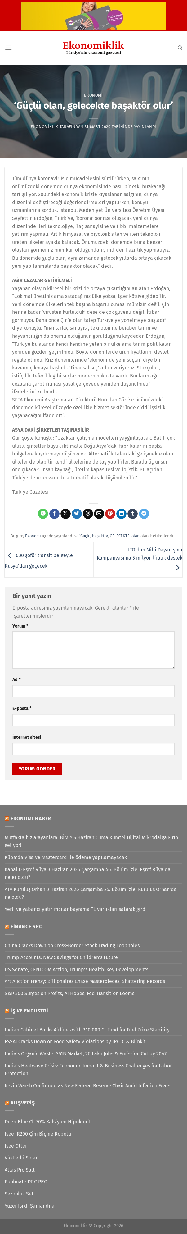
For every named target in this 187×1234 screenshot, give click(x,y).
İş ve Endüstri (29, 1011)
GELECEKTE (120, 535)
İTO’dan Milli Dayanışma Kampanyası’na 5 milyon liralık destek (139, 558)
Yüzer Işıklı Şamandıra (30, 1206)
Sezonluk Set (19, 1194)
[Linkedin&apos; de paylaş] (121, 514)
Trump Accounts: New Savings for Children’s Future (61, 957)
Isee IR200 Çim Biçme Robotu (38, 1134)
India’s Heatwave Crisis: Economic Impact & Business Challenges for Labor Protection (88, 1070)
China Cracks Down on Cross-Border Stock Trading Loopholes (72, 945)
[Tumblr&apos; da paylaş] (132, 514)
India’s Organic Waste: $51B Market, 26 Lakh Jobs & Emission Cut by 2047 (86, 1054)
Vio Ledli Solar (21, 1158)
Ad (16, 679)
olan (135, 535)
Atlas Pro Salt (20, 1170)
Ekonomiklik (44, 126)
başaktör (100, 535)
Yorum (20, 626)
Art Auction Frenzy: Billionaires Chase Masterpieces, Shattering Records (85, 981)
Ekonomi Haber (31, 818)
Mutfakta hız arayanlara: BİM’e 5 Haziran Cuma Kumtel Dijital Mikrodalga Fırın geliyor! (91, 841)
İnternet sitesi (26, 737)
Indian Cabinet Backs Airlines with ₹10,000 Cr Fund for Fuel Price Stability (87, 1030)
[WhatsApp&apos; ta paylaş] (43, 514)
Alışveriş (23, 1103)
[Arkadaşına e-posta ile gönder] (99, 514)
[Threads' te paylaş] (88, 514)
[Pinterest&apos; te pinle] (110, 514)
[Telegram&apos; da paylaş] (144, 514)
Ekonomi (93, 95)
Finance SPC (26, 927)
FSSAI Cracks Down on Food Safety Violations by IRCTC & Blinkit (75, 1041)
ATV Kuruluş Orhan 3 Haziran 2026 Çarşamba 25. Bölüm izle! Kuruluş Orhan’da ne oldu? (91, 893)
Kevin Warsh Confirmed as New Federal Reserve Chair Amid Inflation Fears (87, 1086)
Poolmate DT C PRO (26, 1182)
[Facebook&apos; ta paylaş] (54, 514)
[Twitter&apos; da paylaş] (77, 514)
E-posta (21, 708)
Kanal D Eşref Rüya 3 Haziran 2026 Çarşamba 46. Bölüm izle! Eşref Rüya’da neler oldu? (88, 873)
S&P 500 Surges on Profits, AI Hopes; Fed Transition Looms (69, 993)
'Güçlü (84, 535)
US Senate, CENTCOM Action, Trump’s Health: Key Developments (76, 969)
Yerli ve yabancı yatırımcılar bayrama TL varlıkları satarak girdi (76, 909)
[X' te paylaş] (65, 514)
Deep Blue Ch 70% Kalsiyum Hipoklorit (48, 1122)
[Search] (180, 48)
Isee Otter (16, 1146)
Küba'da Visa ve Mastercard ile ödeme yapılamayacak (66, 857)
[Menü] (8, 47)
